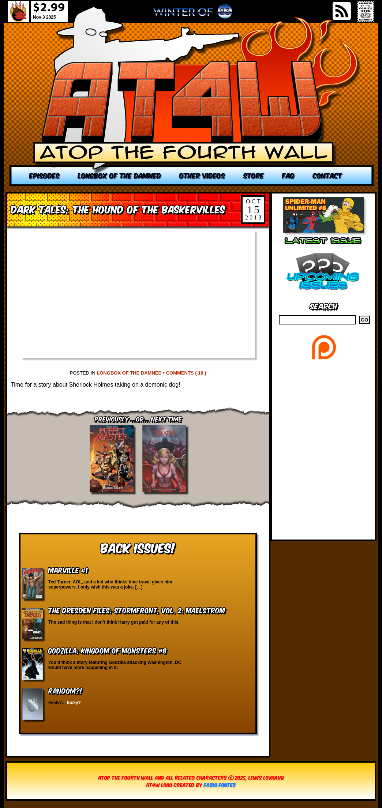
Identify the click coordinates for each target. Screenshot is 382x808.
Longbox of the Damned (129, 373)
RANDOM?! (65, 690)
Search (323, 305)
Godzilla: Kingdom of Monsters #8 (107, 650)
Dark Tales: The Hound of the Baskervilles (118, 209)
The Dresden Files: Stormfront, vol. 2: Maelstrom (136, 610)
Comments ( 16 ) (186, 373)
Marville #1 (68, 570)
